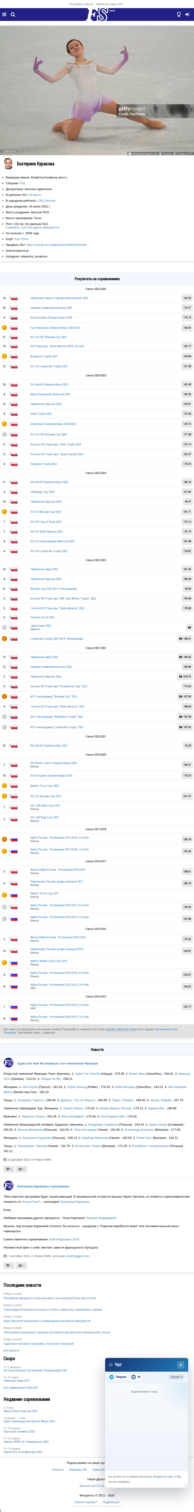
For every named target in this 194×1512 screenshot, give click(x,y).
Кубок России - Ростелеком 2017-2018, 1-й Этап (59, 849)
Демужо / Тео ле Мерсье (78, 1100)
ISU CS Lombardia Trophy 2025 (49, 366)
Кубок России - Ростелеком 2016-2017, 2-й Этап (59, 917)
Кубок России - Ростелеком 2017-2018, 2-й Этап (59, 837)
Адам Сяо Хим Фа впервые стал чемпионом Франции (57, 1063)
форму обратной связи (121, 1029)
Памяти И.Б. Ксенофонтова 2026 (23, 1452)
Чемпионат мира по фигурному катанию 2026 (59, 298)
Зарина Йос (156, 1108)
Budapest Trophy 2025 (43, 356)
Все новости (11, 1350)
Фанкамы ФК (78, 1469)
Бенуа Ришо (30, 1201)
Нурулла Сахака (33, 1116)
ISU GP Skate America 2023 (46, 531)
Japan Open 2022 (40, 625)
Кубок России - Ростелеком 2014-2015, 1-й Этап (59, 1016)
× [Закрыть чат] (180, 1365)
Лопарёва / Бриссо (30, 1100)
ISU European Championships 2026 (51, 317)
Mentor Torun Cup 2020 (44, 785)
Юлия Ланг (144, 1138)
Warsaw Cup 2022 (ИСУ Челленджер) (53, 588)
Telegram (117, 1377)
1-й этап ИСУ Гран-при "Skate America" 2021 (57, 706)
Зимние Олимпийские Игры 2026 (51, 308)
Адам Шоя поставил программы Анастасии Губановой (39, 1343)
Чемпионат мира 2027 (109, 4)
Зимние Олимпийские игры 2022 (51, 667)
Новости (58, 1469)
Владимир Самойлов (103, 1124)
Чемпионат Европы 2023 (45, 579)
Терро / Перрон (122, 1100)
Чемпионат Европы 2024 (45, 501)
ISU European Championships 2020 (51, 775)
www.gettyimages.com (144, 153)
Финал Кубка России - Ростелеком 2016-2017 (58, 869)
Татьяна (167, 153)
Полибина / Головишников (150, 1146)
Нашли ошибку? (86, 1502)
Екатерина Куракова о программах (43, 1186)
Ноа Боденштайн (113, 1116)
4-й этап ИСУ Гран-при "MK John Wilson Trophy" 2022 (63, 598)
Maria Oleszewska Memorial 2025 (50, 394)
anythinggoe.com (78, 1256)
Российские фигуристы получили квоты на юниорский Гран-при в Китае (50, 1298)
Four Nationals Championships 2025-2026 (55, 327)
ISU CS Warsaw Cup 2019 (45, 796)
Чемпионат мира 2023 (44, 569)
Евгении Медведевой (101, 1218)
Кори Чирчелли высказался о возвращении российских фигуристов (47, 1321)
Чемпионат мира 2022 (44, 657)
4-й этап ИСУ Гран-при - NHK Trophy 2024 (55, 444)
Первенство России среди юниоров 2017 (56, 881)
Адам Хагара (158, 1124)
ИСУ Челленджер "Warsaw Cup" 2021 (53, 696)
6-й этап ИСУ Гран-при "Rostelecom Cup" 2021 (58, 686)
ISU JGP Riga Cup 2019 (44, 817)
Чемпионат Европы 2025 (45, 404)
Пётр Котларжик (85, 1129)
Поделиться (111, 1502)
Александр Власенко (139, 1129)
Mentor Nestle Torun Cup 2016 (48, 961)
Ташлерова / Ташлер (32, 1146)
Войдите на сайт (163, 1476)
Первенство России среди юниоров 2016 (56, 949)
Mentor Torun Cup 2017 (44, 893)
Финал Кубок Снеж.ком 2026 (20, 1411)
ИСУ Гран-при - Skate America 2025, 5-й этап (57, 346)
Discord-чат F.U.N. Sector (97, 1486)
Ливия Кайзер (73, 1108)
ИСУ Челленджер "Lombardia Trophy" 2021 (57, 727)
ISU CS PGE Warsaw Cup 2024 (48, 434)
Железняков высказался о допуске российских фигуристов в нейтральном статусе (57, 1332)
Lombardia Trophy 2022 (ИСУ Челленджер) (56, 638)
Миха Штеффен (72, 1116)
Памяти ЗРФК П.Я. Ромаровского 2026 (26, 1441)
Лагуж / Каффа (161, 1100)
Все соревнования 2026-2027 (21, 1387)
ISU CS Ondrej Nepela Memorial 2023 (52, 541)
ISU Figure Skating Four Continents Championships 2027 (36, 1370)
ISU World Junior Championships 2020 (53, 763)
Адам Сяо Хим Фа (87, 1073)
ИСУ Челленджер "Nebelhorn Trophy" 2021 (56, 716)
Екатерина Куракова (37, 1138)
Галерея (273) (184, 153)
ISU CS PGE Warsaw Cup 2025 (48, 337)
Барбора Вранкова (95, 1138)
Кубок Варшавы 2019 (64, 1239)
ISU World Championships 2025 (49, 384)
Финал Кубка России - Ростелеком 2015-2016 (58, 937)
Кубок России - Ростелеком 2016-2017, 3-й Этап (59, 905)
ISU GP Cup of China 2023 (45, 522)
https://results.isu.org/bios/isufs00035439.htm (56, 245)
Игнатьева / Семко (88, 1146)
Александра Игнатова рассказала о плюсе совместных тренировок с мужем (53, 1309)
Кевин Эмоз (137, 1073)
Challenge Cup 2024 (42, 492)
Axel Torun (21, 239)
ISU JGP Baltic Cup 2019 (45, 805)
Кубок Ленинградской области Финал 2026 (29, 1421)
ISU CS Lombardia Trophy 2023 (49, 551)
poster (18, 1293)
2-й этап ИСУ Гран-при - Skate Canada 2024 (56, 454)
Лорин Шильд (76, 1087)
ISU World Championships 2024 (49, 482)
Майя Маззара (125, 1087)
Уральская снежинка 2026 (19, 1431)
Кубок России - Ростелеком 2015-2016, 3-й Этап (59, 973)
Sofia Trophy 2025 (41, 413)
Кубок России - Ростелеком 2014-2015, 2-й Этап (59, 1005)
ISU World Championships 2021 (49, 745)
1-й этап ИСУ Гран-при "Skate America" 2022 (57, 608)
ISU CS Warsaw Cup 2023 (45, 512)
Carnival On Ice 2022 (42, 617)
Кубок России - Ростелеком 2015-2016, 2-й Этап (59, 984)
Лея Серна (30, 1087)
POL (23, 183)
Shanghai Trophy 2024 (43, 464)
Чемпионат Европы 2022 (45, 676)
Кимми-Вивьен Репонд (115, 1108)
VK (135, 1377)
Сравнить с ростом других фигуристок (32, 227)
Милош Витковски (30, 1129)
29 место (35, 195)
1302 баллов (46, 200)
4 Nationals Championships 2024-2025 (53, 424)
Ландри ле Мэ (51, 1078)
